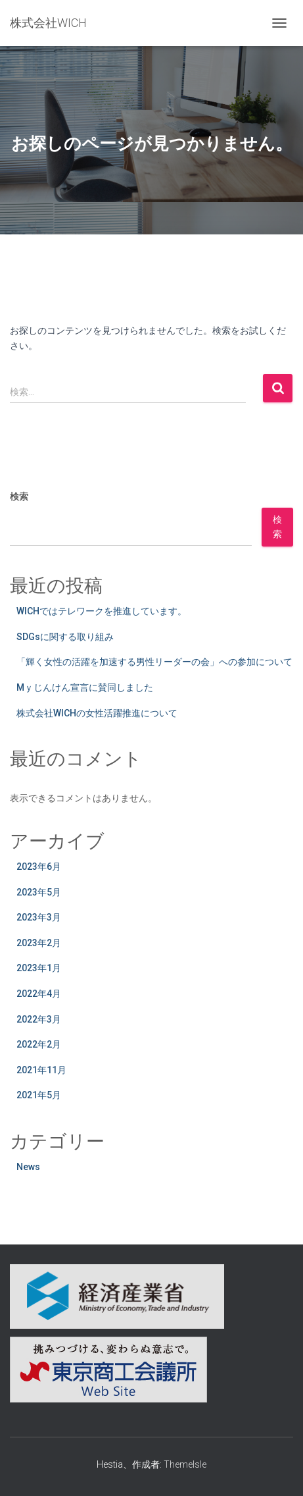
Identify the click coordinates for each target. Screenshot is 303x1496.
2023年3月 (38, 917)
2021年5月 (38, 1095)
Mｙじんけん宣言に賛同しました (84, 687)
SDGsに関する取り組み (65, 636)
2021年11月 (41, 1070)
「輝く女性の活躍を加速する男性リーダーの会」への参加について (154, 661)
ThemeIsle (185, 1464)
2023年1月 (38, 968)
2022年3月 (38, 1019)
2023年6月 (38, 866)
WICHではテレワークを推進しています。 (101, 611)
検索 (19, 496)
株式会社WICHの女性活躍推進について (96, 713)
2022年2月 (38, 1044)
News (28, 1167)
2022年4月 (38, 993)
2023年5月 (38, 892)
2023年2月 (38, 943)
